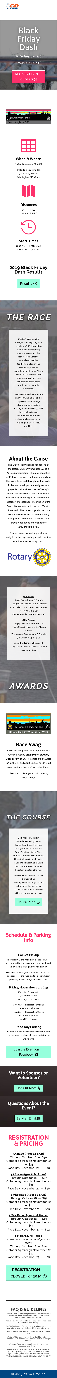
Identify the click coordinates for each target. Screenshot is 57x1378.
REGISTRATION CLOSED (26, 79)
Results (26, 283)
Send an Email (26, 1118)
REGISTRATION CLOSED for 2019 (25, 1272)
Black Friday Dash (28, 41)
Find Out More (26, 1088)
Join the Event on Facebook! (26, 1052)
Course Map (26, 902)
